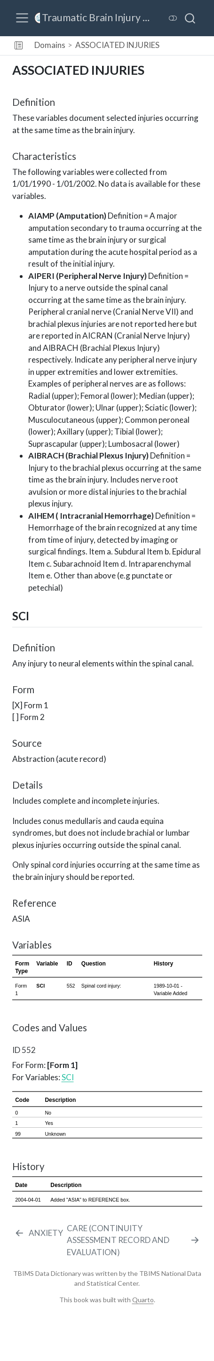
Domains (49, 45)
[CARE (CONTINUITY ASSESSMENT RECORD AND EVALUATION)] (133, 1240)
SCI (68, 1077)
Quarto (143, 1300)
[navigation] (188, 45)
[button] (18, 45)
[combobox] (190, 18)
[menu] (22, 18)
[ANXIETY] (38, 1233)
